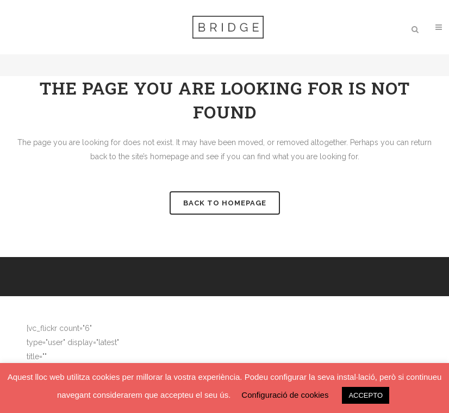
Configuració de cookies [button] (284, 394)
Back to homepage (224, 203)
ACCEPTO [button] (365, 395)
